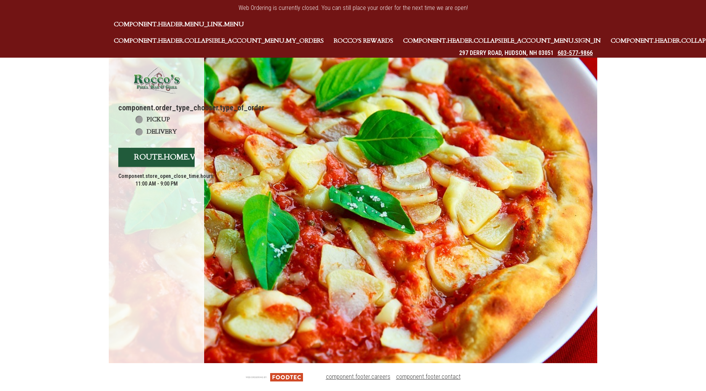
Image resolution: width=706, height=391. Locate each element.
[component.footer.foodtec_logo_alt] (274, 376)
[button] (156, 80)
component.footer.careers (358, 376)
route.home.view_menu (186, 157)
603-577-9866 (575, 53)
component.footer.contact (428, 376)
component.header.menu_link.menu (179, 24)
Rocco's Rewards (363, 41)
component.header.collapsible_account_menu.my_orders (219, 41)
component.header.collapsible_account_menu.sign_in (502, 41)
